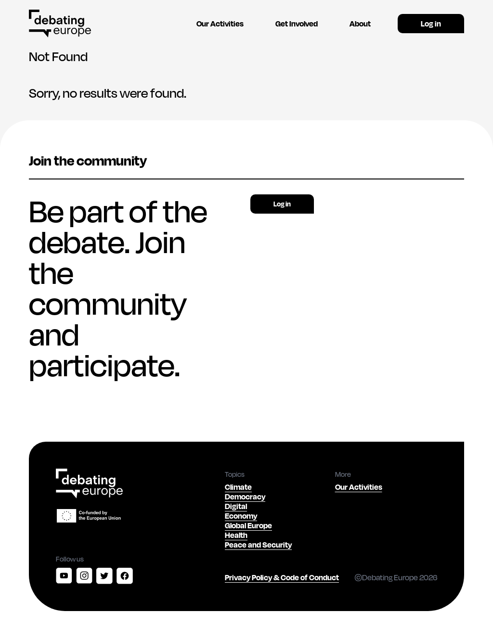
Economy (241, 515)
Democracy (245, 496)
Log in (431, 23)
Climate (238, 486)
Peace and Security (258, 544)
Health (236, 534)
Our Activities (220, 23)
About (360, 23)
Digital (236, 505)
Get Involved (296, 23)
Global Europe (248, 525)
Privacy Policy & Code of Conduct (282, 577)
